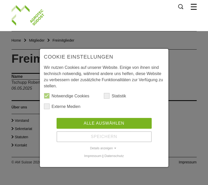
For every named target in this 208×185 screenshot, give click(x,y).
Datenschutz (114, 156)
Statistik (115, 96)
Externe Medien (62, 106)
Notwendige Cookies (66, 96)
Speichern (104, 136)
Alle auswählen (104, 123)
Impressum (93, 156)
